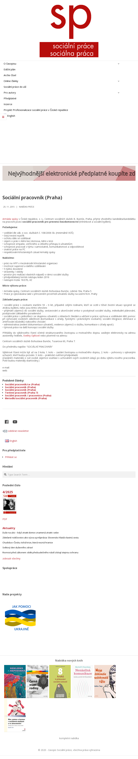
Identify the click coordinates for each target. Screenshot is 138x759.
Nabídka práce (26, 206)
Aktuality (8, 528)
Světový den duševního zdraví (17, 547)
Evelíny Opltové (31, 335)
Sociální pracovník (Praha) (20, 387)
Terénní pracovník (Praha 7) (21, 392)
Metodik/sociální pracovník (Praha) (26, 398)
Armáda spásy (10, 218)
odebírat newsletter (15, 430)
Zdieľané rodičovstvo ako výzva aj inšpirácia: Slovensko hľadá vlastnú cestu (40, 537)
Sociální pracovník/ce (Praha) (22, 384)
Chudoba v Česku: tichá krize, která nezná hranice (27, 542)
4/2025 (7, 492)
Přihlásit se (11, 457)
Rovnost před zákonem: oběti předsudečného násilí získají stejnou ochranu (40, 552)
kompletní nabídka (69, 738)
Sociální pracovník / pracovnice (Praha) (28, 395)
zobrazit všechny (11, 558)
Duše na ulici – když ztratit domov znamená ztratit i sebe (30, 532)
